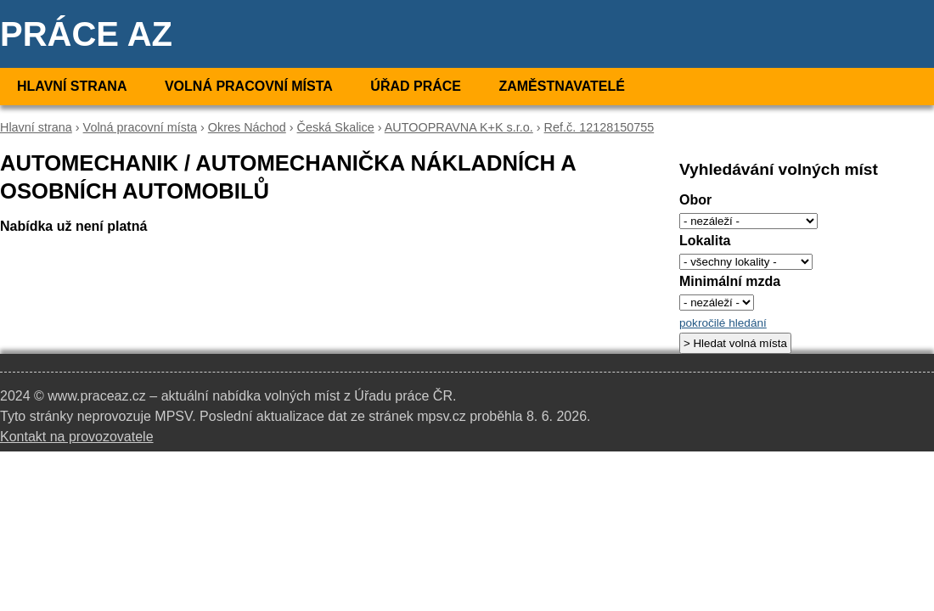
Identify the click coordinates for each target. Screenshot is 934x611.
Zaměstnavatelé (561, 86)
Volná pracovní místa (249, 86)
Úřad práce (415, 86)
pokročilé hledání (723, 323)
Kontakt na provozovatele (77, 436)
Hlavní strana (72, 86)
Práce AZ (86, 34)
